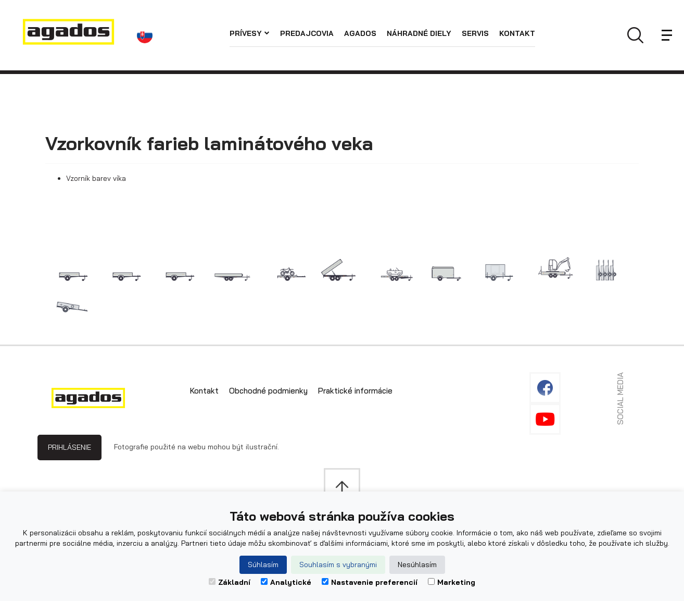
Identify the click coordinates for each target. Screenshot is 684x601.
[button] (147, 35)
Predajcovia (307, 33)
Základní (229, 582)
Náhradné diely (419, 33)
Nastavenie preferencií (369, 582)
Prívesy (250, 33)
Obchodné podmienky (268, 391)
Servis (475, 33)
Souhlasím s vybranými (338, 564)
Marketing (451, 582)
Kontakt (517, 33)
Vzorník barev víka (96, 178)
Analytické (286, 582)
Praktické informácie (355, 391)
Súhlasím (263, 564)
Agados (360, 33)
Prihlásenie (69, 447)
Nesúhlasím (417, 564)
